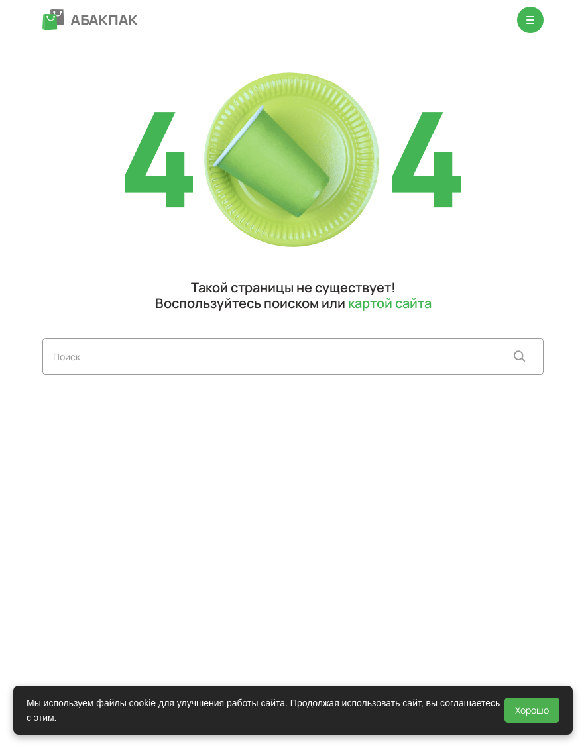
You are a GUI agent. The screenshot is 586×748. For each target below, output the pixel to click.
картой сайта (390, 303)
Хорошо (532, 710)
